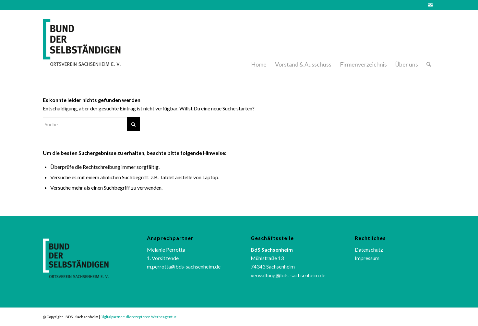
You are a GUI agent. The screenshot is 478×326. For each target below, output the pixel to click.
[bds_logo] (90, 42)
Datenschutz (369, 249)
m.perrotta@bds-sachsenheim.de (184, 266)
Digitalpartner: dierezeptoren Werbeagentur (138, 317)
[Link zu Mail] (430, 5)
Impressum (367, 258)
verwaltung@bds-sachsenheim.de (288, 275)
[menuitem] (259, 42)
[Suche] (428, 42)
